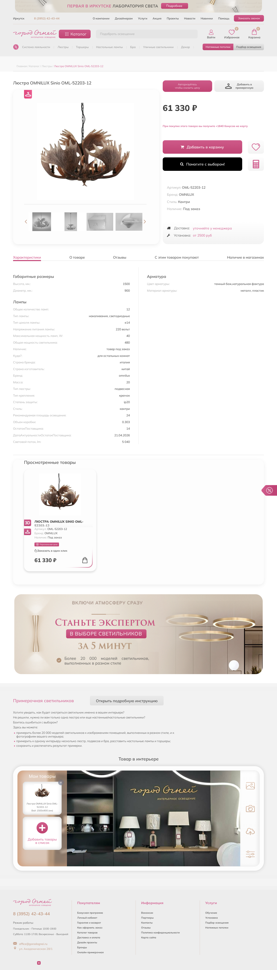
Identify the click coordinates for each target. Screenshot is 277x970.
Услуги (142, 18)
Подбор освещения (248, 47)
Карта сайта (148, 937)
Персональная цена (46, 544)
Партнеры (147, 917)
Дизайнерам (124, 18)
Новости (189, 18)
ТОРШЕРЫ (82, 47)
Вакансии (147, 912)
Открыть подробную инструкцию (127, 700)
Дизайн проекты (87, 942)
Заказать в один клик (50, 550)
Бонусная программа (90, 912)
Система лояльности (36, 47)
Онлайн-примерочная (90, 952)
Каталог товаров (87, 932)
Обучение (211, 912)
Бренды (82, 947)
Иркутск (18, 18)
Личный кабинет (87, 917)
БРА (133, 47)
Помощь (223, 18)
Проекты (173, 18)
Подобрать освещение (117, 34)
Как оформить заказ (89, 927)
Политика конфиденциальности (160, 932)
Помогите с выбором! (202, 164)
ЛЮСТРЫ (63, 47)
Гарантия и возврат (89, 922)
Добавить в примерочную (239, 86)
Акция (157, 18)
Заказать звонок (249, 18)
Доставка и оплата (88, 937)
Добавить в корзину (202, 147)
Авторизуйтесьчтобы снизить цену (187, 86)
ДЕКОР (185, 47)
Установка (211, 917)
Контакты (147, 922)
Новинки (207, 18)
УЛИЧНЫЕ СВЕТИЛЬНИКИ (158, 47)
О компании (101, 18)
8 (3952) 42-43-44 (47, 18)
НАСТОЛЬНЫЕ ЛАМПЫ (109, 47)
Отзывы (146, 927)
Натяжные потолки (218, 47)
